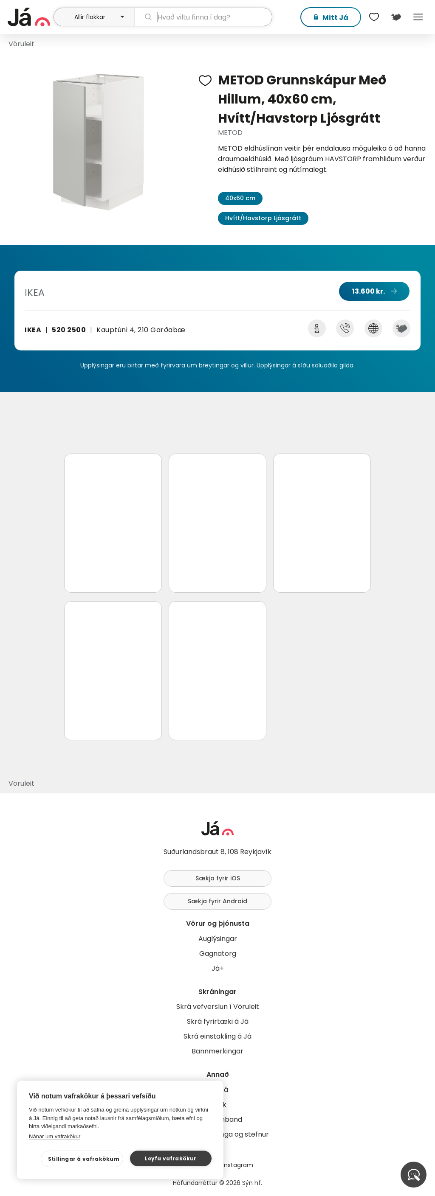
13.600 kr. (368, 291)
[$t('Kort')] (396, 17)
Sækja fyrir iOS (217, 878)
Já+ (218, 968)
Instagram (238, 1165)
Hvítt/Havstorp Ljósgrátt (263, 218)
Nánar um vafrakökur (54, 1136)
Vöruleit (21, 44)
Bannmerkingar (217, 1051)
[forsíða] (29, 17)
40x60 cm (240, 198)
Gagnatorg (217, 953)
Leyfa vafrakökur (170, 1158)
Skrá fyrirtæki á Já (218, 1021)
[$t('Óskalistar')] (373, 17)
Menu (418, 17)
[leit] (203, 17)
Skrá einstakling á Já (217, 1036)
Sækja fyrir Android (217, 901)
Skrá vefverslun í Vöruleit (217, 1006)
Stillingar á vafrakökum (84, 1158)
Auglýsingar (217, 939)
